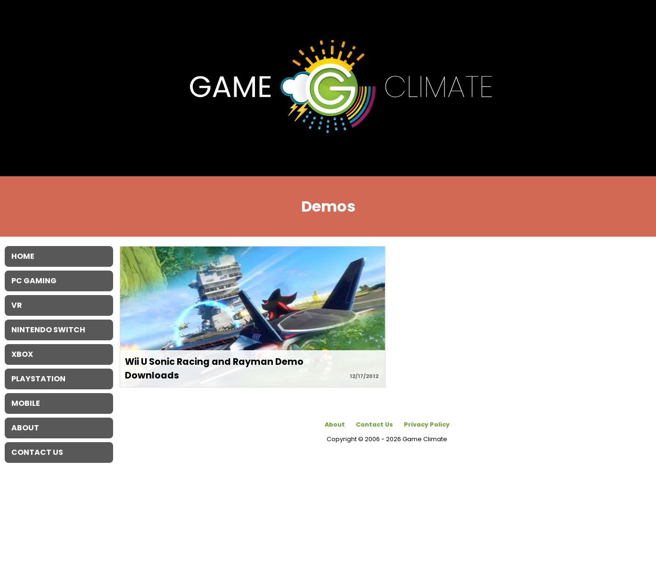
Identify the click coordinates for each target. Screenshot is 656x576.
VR (16, 305)
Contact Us (374, 424)
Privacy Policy (427, 424)
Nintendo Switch (48, 329)
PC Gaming (34, 280)
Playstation (38, 378)
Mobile (25, 403)
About (335, 424)
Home (22, 256)
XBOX (22, 354)
